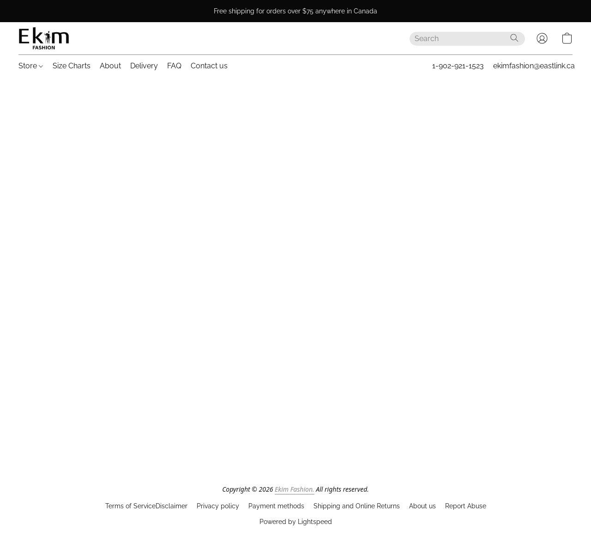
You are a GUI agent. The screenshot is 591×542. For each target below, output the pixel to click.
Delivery (144, 65)
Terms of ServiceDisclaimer (146, 506)
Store (30, 65)
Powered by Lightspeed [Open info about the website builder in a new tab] (295, 521)
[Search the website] (514, 37)
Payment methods (276, 506)
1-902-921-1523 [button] (458, 65)
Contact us (209, 65)
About (110, 65)
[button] (43, 38)
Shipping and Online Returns (357, 506)
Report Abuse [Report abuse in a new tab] (465, 506)
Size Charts (71, 65)
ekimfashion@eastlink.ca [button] (534, 65)
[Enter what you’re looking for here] (467, 39)
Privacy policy (218, 506)
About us (422, 506)
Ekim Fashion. (294, 489)
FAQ (174, 65)
